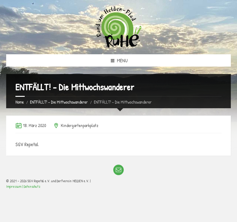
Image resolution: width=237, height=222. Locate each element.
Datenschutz (32, 186)
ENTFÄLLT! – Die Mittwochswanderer (59, 102)
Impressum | (15, 186)
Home (19, 102)
